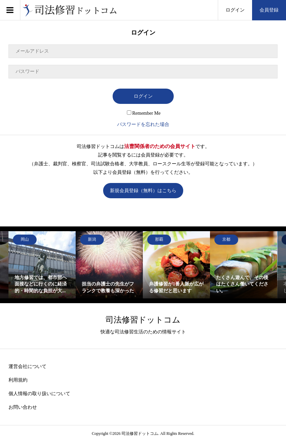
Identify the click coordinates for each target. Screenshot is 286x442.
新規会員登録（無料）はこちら (143, 190)
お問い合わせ (22, 407)
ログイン (235, 10)
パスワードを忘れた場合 (143, 124)
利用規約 (17, 380)
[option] (42, 264)
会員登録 (269, 10)
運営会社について (27, 366)
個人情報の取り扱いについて (39, 393)
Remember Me (144, 113)
